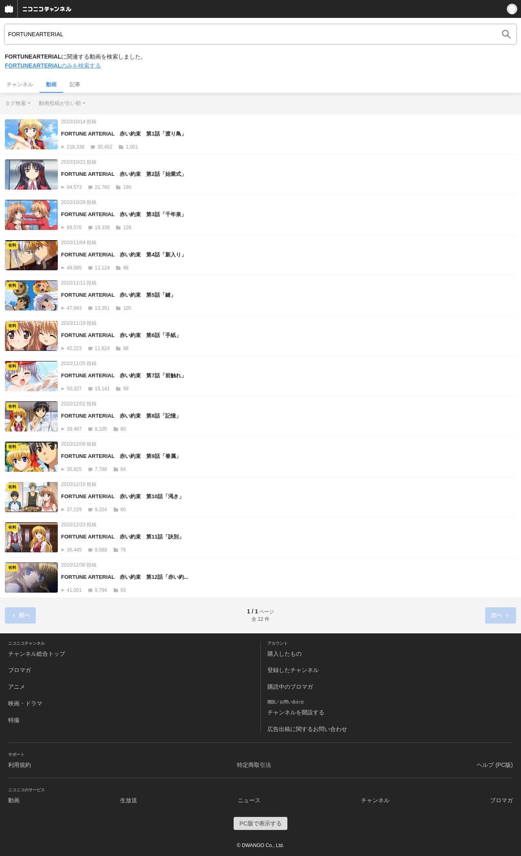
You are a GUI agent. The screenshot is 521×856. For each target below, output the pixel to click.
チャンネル (20, 84)
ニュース (249, 800)
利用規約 (19, 765)
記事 (75, 84)
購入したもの (284, 653)
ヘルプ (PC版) (495, 765)
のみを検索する (53, 65)
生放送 (128, 800)
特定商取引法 (254, 765)
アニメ (16, 686)
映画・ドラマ (25, 703)
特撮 (14, 720)
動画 (51, 84)
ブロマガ (19, 670)
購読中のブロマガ (290, 686)
